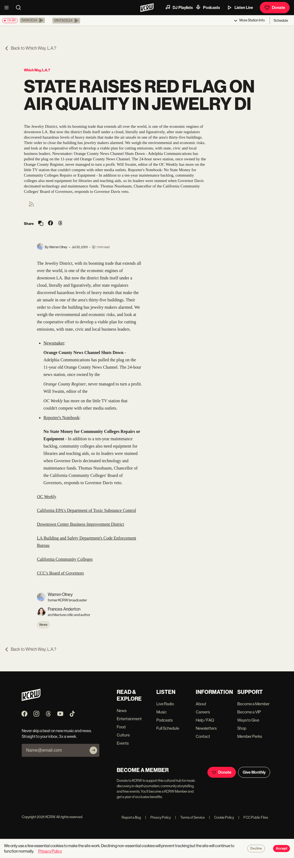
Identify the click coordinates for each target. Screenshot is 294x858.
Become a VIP (249, 712)
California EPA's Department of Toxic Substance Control (86, 510)
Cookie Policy (221, 817)
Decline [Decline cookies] (256, 848)
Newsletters (206, 728)
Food (121, 727)
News (43, 625)
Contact (203, 736)
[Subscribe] (93, 750)
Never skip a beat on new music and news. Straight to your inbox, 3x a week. (57, 733)
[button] (32, 20)
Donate (274, 7)
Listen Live (240, 7)
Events (123, 743)
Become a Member (253, 703)
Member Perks (249, 736)
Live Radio (165, 703)
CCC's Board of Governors (60, 573)
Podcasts (207, 7)
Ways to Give (248, 720)
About (201, 703)
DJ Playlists (179, 7)
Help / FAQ (205, 720)
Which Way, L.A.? (37, 70)
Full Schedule (167, 728)
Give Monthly (254, 772)
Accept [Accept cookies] (281, 848)
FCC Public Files (253, 817)
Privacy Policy (158, 817)
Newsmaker (53, 343)
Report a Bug (131, 817)
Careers (203, 712)
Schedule (281, 20)
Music (161, 712)
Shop (241, 728)
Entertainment (129, 718)
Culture (123, 735)
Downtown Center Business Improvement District (80, 524)
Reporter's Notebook (61, 417)
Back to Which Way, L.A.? (30, 48)
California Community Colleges (65, 559)
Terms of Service (190, 817)
